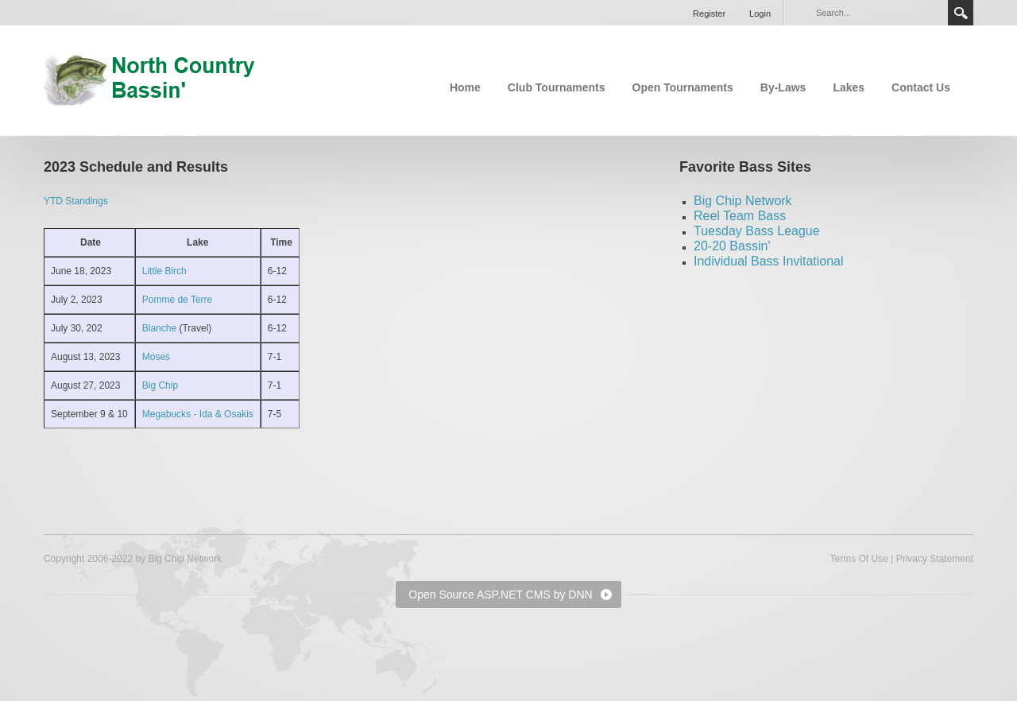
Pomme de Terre (177, 299)
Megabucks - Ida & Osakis (197, 414)
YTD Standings (76, 201)
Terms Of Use (858, 558)
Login (760, 13)
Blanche (161, 328)
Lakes (848, 87)
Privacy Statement (934, 558)
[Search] (877, 12)
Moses (156, 356)
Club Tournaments (556, 87)
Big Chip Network (743, 200)
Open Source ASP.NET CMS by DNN (500, 594)
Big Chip (160, 385)
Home (465, 87)
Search (960, 12)
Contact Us (920, 87)
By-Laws (783, 87)
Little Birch (164, 271)
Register (709, 13)
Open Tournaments (682, 87)
